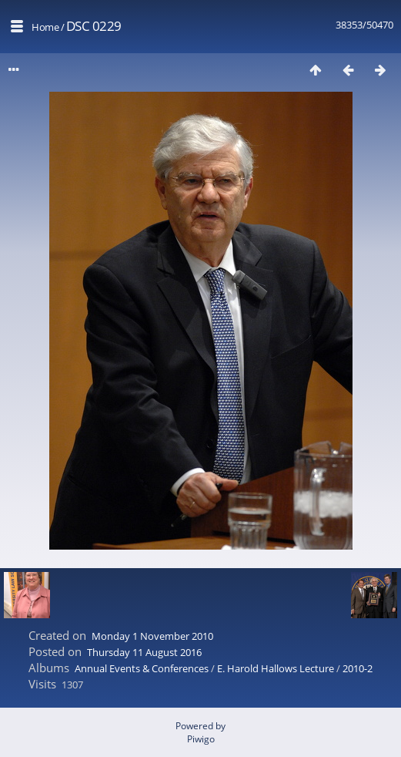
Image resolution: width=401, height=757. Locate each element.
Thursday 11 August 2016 (144, 652)
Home (45, 27)
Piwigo (201, 738)
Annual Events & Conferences (142, 668)
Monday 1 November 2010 (152, 636)
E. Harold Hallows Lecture (275, 668)
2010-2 (358, 668)
